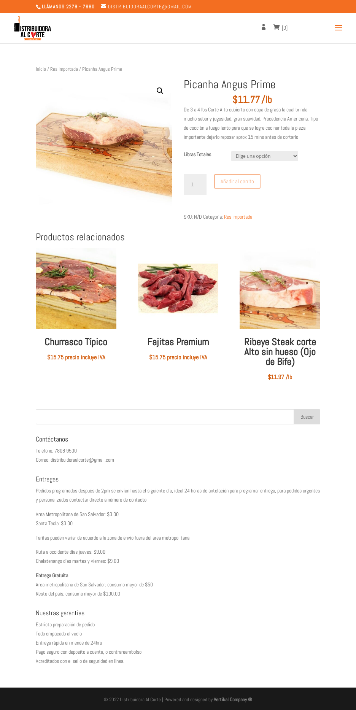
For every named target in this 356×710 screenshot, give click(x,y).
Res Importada (64, 69)
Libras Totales (197, 154)
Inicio (41, 69)
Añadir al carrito (237, 181)
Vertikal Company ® (233, 699)
